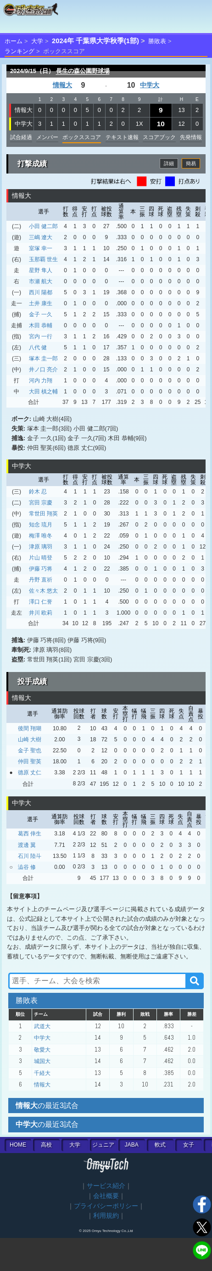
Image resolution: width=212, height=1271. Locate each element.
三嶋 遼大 (40, 237)
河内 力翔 (40, 380)
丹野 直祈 (40, 580)
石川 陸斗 (29, 856)
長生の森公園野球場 (83, 70)
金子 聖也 (29, 750)
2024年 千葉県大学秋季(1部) (95, 41)
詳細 (169, 163)
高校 (46, 1145)
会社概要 (106, 1196)
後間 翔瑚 (29, 728)
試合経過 (21, 137)
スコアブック (159, 137)
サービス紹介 (106, 1185)
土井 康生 (40, 303)
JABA (132, 1145)
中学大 (149, 85)
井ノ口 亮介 (43, 369)
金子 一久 (40, 314)
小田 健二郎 (43, 226)
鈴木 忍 (38, 491)
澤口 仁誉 (40, 602)
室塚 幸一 (40, 248)
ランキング (19, 51)
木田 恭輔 (40, 325)
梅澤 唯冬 (40, 535)
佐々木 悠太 (43, 591)
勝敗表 (157, 41)
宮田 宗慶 (40, 502)
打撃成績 (32, 164)
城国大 (42, 1061)
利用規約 (106, 1215)
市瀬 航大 (40, 281)
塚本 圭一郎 (43, 358)
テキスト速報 (122, 137)
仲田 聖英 (29, 761)
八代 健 (38, 347)
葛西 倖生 (29, 833)
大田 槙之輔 (43, 391)
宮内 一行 (40, 336)
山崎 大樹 (29, 739)
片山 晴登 (40, 557)
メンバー (47, 137)
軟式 (160, 1145)
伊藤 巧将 (40, 569)
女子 (188, 1145)
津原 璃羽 (40, 546)
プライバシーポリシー (106, 1206)
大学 (37, 41)
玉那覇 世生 (43, 259)
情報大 (62, 85)
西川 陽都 (40, 292)
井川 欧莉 (40, 613)
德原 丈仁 (29, 772)
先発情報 (191, 137)
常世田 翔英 (43, 513)
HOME (18, 1145)
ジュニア (103, 1145)
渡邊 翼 (27, 845)
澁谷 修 (27, 867)
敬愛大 (42, 1050)
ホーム (13, 41)
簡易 (191, 163)
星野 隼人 (40, 270)
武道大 (42, 1026)
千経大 (42, 1073)
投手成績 (32, 681)
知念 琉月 (40, 524)
